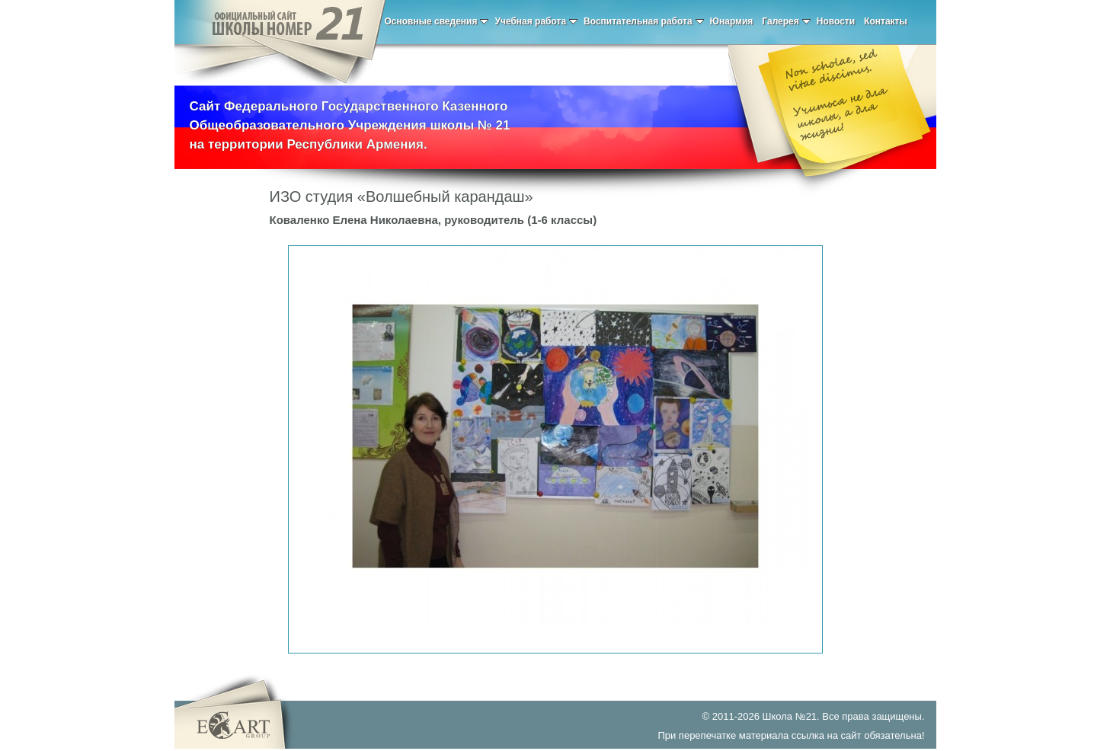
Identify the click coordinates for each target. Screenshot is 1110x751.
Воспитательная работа (644, 21)
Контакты (885, 21)
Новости (836, 21)
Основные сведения (437, 21)
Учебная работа (535, 21)
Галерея (786, 21)
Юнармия (731, 21)
